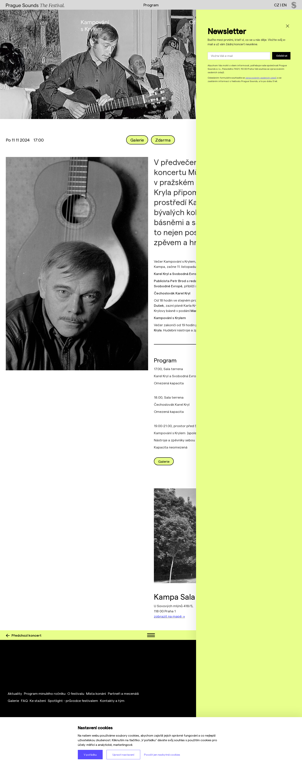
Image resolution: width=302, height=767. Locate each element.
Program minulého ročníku (44, 693)
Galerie (137, 139)
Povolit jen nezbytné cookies (162, 754)
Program (151, 5)
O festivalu (75, 693)
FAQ (24, 700)
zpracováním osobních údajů (261, 77)
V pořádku (90, 754)
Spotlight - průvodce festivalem (73, 700)
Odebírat (281, 55)
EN (284, 5)
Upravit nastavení (123, 754)
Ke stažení (38, 700)
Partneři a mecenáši (123, 693)
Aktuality (15, 693)
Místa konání (96, 693)
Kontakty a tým (112, 700)
